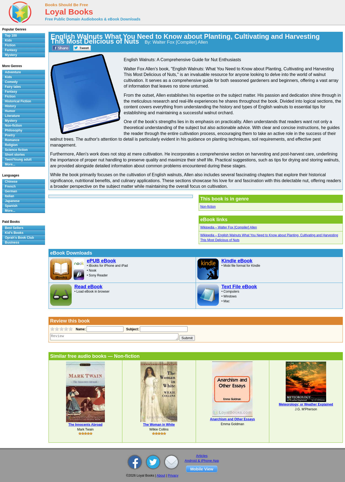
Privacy (173, 475)
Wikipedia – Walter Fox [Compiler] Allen (228, 227)
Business (12, 242)
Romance (12, 140)
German (11, 191)
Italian (9, 196)
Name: (80, 329)
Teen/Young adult (18, 159)
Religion (11, 145)
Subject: (132, 329)
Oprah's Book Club (19, 238)
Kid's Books (14, 233)
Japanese (12, 201)
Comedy (11, 82)
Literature (12, 116)
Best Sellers (14, 228)
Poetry (10, 135)
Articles (202, 456)
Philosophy (13, 130)
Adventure (13, 72)
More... (10, 164)
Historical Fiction (18, 101)
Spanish (11, 206)
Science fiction (16, 150)
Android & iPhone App (202, 461)
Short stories (15, 155)
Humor (10, 111)
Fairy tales (13, 87)
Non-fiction (208, 207)
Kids (8, 40)
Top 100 (11, 35)
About (161, 475)
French (10, 186)
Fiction (10, 45)
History (10, 106)
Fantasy (11, 50)
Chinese (11, 181)
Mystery (11, 55)
